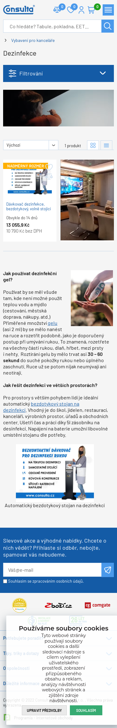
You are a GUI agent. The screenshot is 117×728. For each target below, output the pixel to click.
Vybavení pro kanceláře (33, 40)
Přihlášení (81, 10)
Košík (94, 7)
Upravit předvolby (44, 710)
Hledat (107, 26)
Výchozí (13, 145)
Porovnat (60, 7)
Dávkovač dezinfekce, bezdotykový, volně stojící (28, 206)
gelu (52, 323)
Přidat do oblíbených (48, 167)
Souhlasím (86, 710)
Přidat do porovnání (48, 177)
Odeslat (107, 570)
